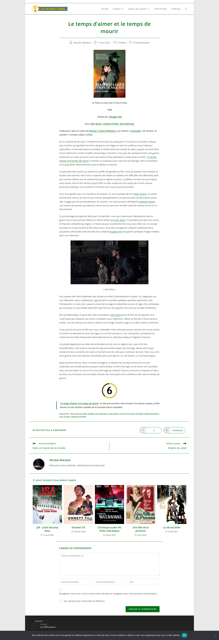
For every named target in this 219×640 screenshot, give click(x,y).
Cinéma (122, 42)
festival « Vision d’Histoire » (103, 130)
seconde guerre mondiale (147, 414)
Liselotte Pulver (111, 123)
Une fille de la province (141, 529)
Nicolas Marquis (82, 42)
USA (61, 417)
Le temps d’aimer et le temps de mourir (80, 403)
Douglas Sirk (115, 231)
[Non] (215, 635)
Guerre (90, 414)
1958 (72, 414)
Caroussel (136, 130)
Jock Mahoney (127, 123)
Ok (184, 635)
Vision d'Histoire (78, 417)
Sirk (95, 300)
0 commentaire (141, 42)
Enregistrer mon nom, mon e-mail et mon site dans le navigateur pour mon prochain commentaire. (108, 593)
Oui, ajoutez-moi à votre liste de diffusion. (82, 601)
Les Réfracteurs (48, 627)
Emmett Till (78, 527)
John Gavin (96, 123)
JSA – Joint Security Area (47, 529)
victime (66, 417)
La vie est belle (171, 527)
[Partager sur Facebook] (174, 430)
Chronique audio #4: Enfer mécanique (110, 529)
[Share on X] (151, 430)
